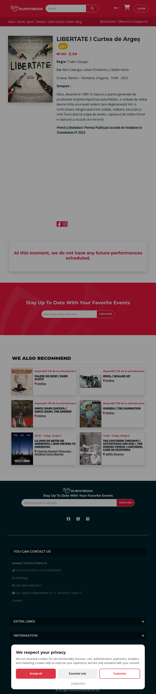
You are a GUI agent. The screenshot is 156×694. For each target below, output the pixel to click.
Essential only (77, 673)
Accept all (36, 673)
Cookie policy (78, 683)
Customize (119, 673)
